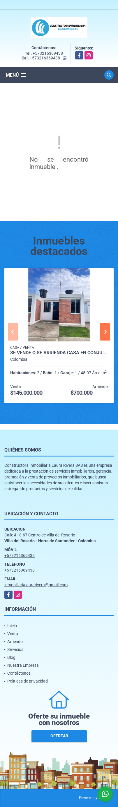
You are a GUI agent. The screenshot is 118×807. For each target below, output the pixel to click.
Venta (12, 633)
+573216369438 (48, 53)
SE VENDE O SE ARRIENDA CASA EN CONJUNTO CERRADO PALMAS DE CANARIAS (59, 353)
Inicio (12, 625)
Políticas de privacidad (27, 681)
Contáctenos (19, 673)
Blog (11, 657)
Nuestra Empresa (23, 665)
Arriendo (15, 641)
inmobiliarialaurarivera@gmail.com (36, 584)
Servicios (15, 649)
